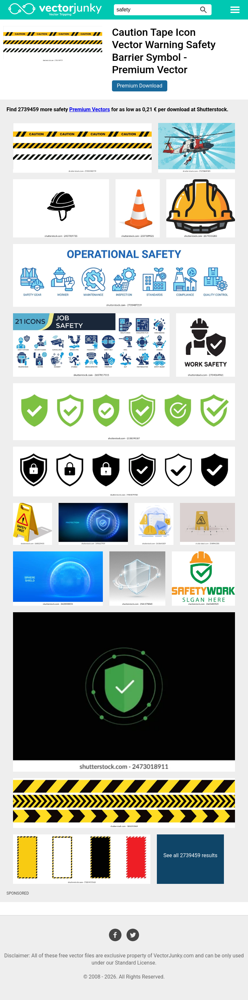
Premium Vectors (89, 109)
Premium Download (139, 86)
